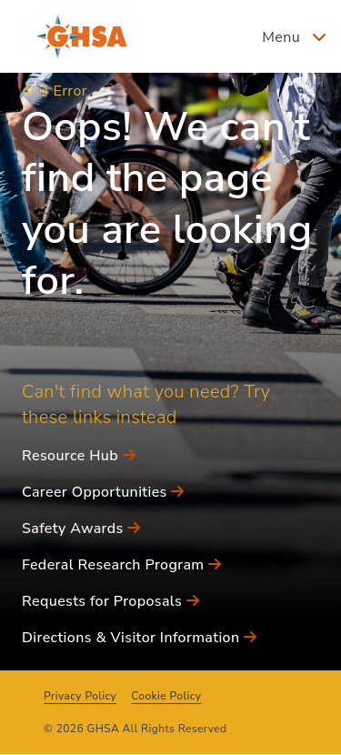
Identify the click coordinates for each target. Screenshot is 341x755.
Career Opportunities (103, 492)
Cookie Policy (166, 696)
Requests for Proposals (110, 601)
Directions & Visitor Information (139, 638)
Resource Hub (78, 456)
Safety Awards (81, 528)
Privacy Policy (80, 696)
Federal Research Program (121, 565)
